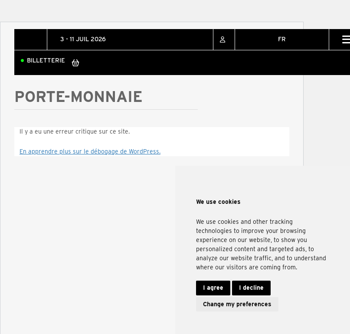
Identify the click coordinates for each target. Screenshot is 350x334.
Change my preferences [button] (237, 304)
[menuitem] (282, 39)
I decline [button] (251, 287)
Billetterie (46, 60)
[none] (282, 39)
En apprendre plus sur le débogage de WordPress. (90, 151)
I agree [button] (213, 287)
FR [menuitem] (282, 39)
